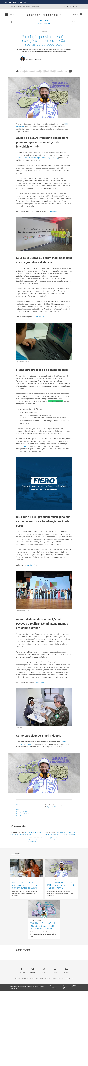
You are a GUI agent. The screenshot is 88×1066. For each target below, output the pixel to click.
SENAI (25, 2)
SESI (19, 2)
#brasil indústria (27, 886)
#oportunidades (20, 891)
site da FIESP (33, 625)
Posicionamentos (17, 908)
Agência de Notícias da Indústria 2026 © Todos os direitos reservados (27, 1062)
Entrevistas (25, 1054)
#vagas (20, 886)
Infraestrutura (35, 913)
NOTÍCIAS (44, 23)
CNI (15, 2)
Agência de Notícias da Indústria (57, 881)
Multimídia (26, 7)
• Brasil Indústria (20, 881)
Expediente (35, 7)
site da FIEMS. (44, 752)
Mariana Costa (30, 65)
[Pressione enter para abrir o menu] (11, 14)
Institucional (51, 908)
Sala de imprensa (52, 1054)
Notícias (17, 1054)
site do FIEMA (56, 232)
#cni (17, 886)
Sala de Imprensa (16, 7)
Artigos (32, 1054)
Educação (16, 955)
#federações (32, 889)
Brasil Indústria (44, 26)
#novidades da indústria (22, 889)
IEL (30, 2)
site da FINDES (45, 351)
